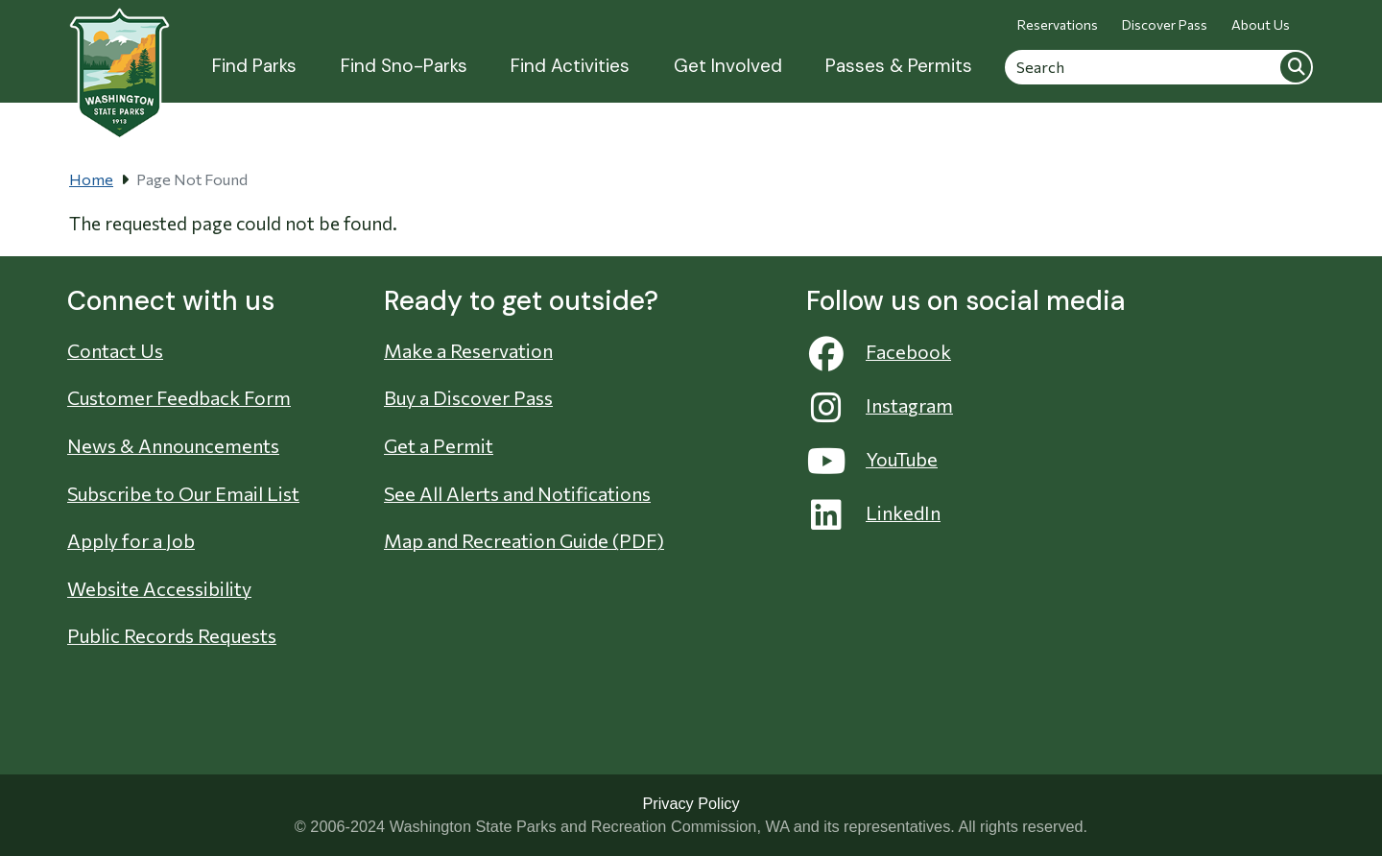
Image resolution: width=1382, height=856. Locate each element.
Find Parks (254, 66)
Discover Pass (1164, 24)
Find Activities (570, 66)
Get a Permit (438, 445)
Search (1295, 67)
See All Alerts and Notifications (517, 493)
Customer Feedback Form (179, 397)
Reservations (1057, 24)
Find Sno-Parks (404, 66)
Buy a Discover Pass (468, 397)
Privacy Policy (690, 803)
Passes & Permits (898, 66)
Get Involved (728, 66)
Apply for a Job (131, 540)
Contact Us (115, 350)
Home (91, 179)
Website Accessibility (159, 588)
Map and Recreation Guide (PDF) (524, 540)
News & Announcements (173, 445)
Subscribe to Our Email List (183, 493)
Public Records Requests (171, 635)
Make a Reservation (468, 350)
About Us (1260, 24)
